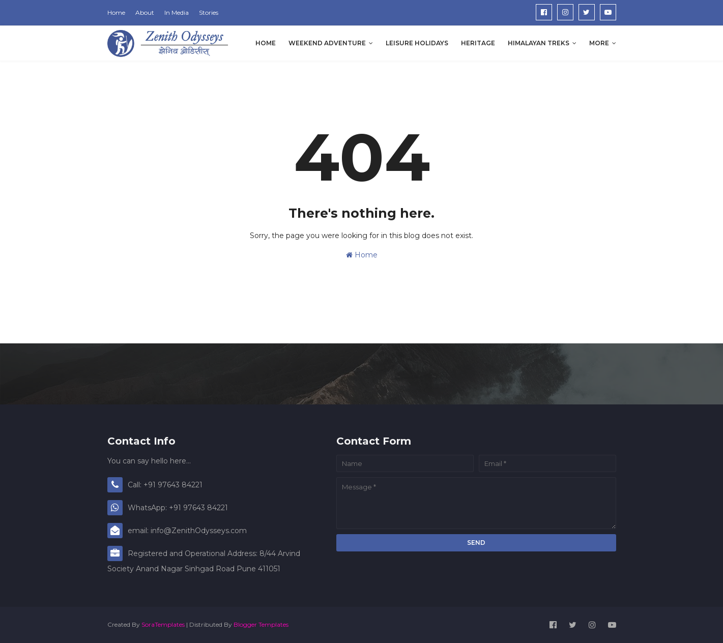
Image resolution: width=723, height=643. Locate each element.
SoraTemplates (163, 624)
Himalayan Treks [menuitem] (538, 43)
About (144, 12)
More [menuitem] (599, 43)
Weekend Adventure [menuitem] (327, 43)
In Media (176, 12)
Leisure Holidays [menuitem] (417, 43)
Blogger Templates (261, 624)
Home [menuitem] (265, 43)
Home (116, 12)
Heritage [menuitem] (478, 43)
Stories (208, 12)
